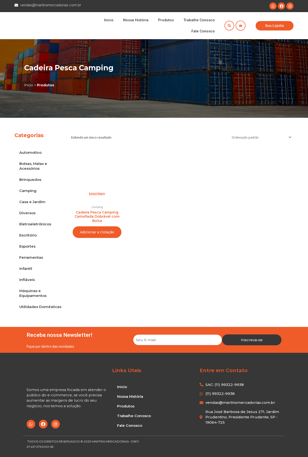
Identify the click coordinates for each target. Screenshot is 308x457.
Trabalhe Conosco (199, 20)
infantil (25, 268)
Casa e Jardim (32, 201)
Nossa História (135, 20)
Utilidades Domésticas (40, 306)
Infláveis (27, 279)
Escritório (28, 235)
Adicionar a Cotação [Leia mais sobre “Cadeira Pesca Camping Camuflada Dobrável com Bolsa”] (97, 232)
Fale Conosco (203, 31)
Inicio (108, 20)
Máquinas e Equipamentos (33, 293)
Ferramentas (31, 257)
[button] (274, 25)
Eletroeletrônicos (35, 224)
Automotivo (30, 152)
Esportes (27, 246)
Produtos (166, 20)
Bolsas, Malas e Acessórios (33, 166)
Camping (27, 190)
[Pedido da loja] (261, 137)
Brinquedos (30, 179)
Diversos (27, 213)
